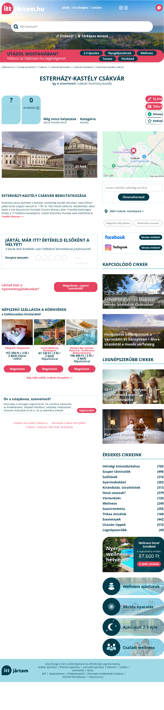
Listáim (96, 8)
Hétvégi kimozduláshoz (141, 291)
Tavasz (107, 59)
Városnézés (131, 294)
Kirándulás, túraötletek (116, 328)
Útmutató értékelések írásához (105, 673)
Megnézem (17, 369)
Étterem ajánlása (70, 667)
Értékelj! (67, 36)
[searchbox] (82, 26)
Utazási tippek (146, 294)
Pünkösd (127, 59)
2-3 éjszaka (91, 53)
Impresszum (96, 677)
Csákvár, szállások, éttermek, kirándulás (49, 427)
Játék (65, 8)
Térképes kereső (94, 36)
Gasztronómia (114, 508)
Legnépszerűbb (112, 384)
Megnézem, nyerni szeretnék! (76, 287)
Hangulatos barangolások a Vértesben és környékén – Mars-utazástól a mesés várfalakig (132, 339)
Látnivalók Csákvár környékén (68, 423)
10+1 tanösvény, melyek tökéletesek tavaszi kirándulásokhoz (125, 394)
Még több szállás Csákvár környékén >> (50, 377)
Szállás (123, 667)
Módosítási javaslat (148, 223)
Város (90, 670)
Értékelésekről (76, 673)
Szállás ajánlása (47, 667)
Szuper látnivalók (113, 294)
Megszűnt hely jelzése (118, 223)
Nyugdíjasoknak (119, 53)
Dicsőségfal (80, 8)
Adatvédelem (57, 673)
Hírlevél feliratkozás (74, 677)
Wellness (147, 53)
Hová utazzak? (114, 492)
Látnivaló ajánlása (93, 667)
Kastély (84, 122)
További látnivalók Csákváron (30, 423)
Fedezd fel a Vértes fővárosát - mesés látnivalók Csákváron (130, 302)
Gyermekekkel (114, 482)
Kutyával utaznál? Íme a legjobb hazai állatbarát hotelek (132, 437)
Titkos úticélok (114, 514)
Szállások (135, 429)
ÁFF (44, 673)
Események (112, 519)
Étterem (111, 667)
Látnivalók (78, 670)
